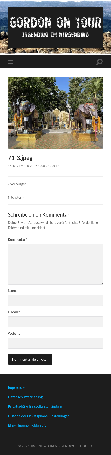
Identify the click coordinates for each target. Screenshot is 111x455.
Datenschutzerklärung (25, 397)
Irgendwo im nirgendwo (53, 446)
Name (13, 290)
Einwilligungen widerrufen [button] (28, 425)
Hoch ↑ (86, 446)
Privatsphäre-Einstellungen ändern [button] (35, 406)
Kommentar (17, 239)
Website (14, 333)
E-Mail (14, 312)
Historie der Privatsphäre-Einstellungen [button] (39, 416)
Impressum (16, 387)
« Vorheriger (17, 184)
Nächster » (16, 197)
